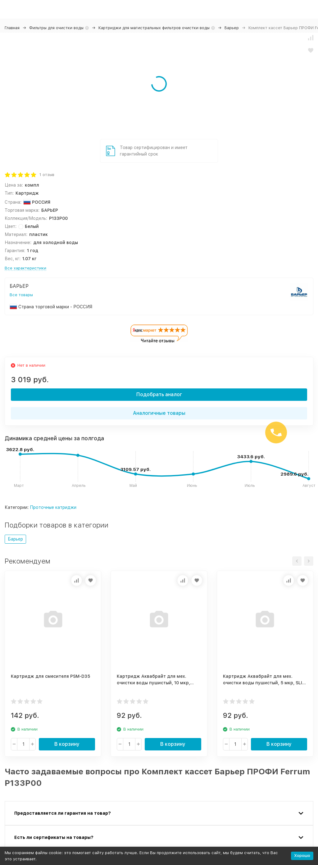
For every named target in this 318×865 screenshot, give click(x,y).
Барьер (232, 27)
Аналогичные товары (159, 413)
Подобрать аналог (159, 394)
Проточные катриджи (53, 507)
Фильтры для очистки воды (56, 27)
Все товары (21, 294)
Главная (12, 27)
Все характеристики (25, 268)
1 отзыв (46, 174)
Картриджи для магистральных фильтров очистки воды (154, 27)
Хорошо (302, 855)
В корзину (67, 744)
